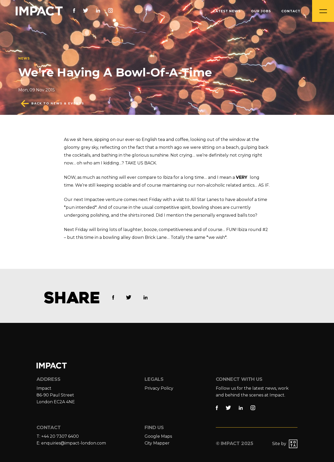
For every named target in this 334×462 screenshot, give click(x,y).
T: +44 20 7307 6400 (58, 436)
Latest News (227, 11)
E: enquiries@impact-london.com (71, 443)
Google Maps (158, 436)
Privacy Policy (159, 388)
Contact (290, 11)
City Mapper (157, 443)
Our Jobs (261, 11)
